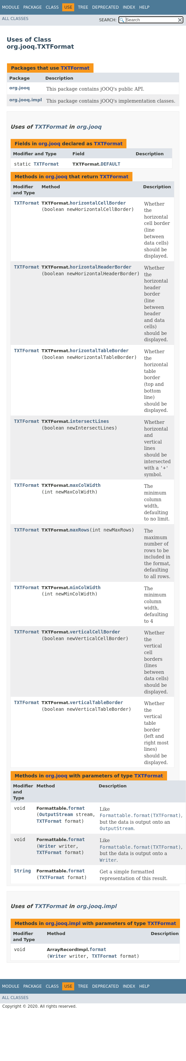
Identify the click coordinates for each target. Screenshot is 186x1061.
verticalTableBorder (96, 702)
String (22, 870)
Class (52, 7)
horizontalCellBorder (98, 203)
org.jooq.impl (25, 99)
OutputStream (56, 814)
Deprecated (105, 7)
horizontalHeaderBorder (100, 267)
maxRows (80, 529)
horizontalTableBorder (99, 350)
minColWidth (85, 587)
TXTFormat (75, 68)
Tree (83, 7)
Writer (47, 846)
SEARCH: (108, 20)
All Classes (15, 18)
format (76, 808)
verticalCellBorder (95, 631)
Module (10, 7)
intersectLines (89, 421)
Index (129, 7)
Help (144, 7)
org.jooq (19, 87)
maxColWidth (85, 485)
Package (32, 7)
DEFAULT (110, 164)
